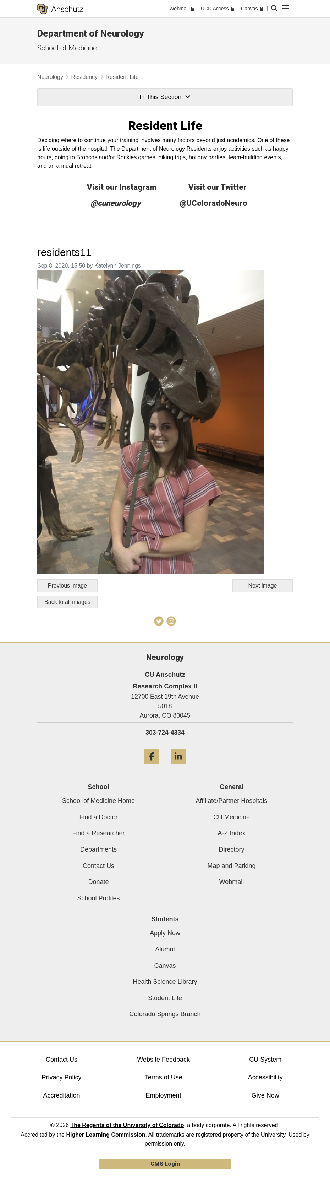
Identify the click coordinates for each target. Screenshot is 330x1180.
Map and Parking (231, 865)
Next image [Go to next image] (262, 586)
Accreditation (61, 1095)
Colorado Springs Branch (164, 1014)
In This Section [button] (165, 97)
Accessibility (265, 1077)
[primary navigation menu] (286, 8)
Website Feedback (163, 1059)
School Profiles (98, 898)
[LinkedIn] (178, 767)
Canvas (165, 965)
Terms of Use (163, 1077)
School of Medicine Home (98, 800)
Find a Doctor (98, 817)
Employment (163, 1095)
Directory (231, 849)
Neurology (50, 77)
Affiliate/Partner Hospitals (232, 800)
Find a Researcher (98, 833)
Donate (98, 881)
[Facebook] (151, 767)
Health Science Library (165, 981)
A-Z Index (231, 833)
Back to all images (67, 602)
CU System (265, 1059)
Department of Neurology (90, 33)
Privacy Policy (62, 1077)
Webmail (231, 881)
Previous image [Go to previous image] (67, 586)
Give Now (265, 1095)
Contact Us (98, 865)
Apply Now (165, 933)
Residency (84, 77)
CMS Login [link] (165, 1163)
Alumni (165, 949)
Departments (98, 849)
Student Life (165, 998)
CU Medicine (231, 817)
